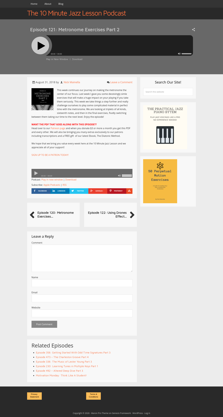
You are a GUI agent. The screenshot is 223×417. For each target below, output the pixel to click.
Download (77, 59)
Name (35, 277)
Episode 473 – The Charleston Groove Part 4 (62, 357)
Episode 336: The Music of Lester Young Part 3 (64, 361)
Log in (147, 413)
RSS (65, 184)
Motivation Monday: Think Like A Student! (61, 375)
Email (35, 292)
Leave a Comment (121, 82)
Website (36, 307)
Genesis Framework (121, 413)
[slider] (119, 45)
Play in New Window (57, 59)
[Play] (40, 45)
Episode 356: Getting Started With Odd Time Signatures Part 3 (73, 352)
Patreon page (58, 128)
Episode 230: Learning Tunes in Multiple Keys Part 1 (67, 366)
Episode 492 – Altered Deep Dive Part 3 (59, 370)
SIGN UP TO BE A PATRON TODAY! (50, 155)
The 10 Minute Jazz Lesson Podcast (76, 13)
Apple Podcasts (51, 184)
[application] (111, 53)
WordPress (137, 413)
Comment (37, 242)
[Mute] (179, 54)
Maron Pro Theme (99, 413)
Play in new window (52, 179)
